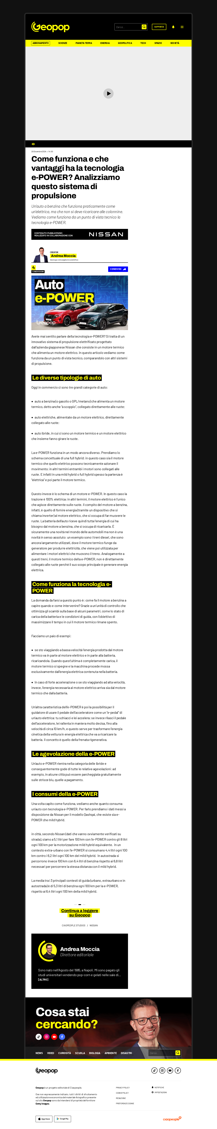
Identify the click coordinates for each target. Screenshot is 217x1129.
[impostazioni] (159, 1092)
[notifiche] (173, 26)
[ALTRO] (43, 979)
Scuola (80, 1053)
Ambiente (111, 1053)
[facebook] (178, 1070)
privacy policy (123, 1087)
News (39, 1053)
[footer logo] (67, 1070)
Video (50, 1053)
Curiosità (64, 1053)
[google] (62, 1119)
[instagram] (162, 1070)
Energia (105, 43)
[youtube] (170, 1070)
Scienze (62, 43)
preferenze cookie (125, 1103)
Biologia (94, 1053)
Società (174, 43)
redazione (121, 1098)
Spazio (158, 43)
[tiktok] (154, 1070)
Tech (143, 43)
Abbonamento (41, 43)
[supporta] (159, 27)
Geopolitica (125, 43)
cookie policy (122, 1093)
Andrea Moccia (80, 949)
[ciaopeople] (172, 1119)
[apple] (44, 1119)
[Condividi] (118, 269)
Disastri (126, 1053)
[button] (182, 26)
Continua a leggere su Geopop (79, 912)
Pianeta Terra (84, 43)
